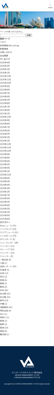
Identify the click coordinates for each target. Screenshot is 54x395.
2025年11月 (5, 79)
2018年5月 (5, 181)
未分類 (3, 293)
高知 (2, 331)
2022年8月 (5, 103)
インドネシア (6, 229)
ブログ (3, 42)
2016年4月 (5, 205)
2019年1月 (5, 171)
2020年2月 (5, 137)
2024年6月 (5, 96)
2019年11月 (5, 147)
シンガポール (6, 235)
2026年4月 (5, 62)
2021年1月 (5, 113)
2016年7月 (5, 195)
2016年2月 (5, 212)
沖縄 (2, 303)
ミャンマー (5, 252)
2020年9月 (5, 120)
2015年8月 (5, 218)
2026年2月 (5, 69)
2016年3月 (5, 208)
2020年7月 (5, 127)
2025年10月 (5, 82)
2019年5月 (5, 164)
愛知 (2, 286)
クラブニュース (7, 232)
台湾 (2, 273)
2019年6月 (5, 161)
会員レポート (6, 266)
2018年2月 (5, 191)
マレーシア (5, 249)
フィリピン (5, 246)
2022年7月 (5, 106)
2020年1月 (5, 140)
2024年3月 (5, 99)
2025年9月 (5, 86)
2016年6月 (5, 198)
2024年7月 (5, 93)
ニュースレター (7, 242)
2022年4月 (5, 110)
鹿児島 (3, 334)
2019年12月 (5, 144)
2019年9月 (5, 154)
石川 (2, 314)
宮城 (2, 280)
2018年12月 (5, 174)
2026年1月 (5, 72)
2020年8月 (5, 123)
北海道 (3, 269)
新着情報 (4, 48)
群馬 (2, 320)
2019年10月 (5, 150)
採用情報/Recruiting (9, 45)
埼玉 (2, 276)
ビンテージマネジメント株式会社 (27, 375)
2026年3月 (5, 65)
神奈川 (3, 317)
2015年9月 (5, 215)
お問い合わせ (6, 52)
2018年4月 (5, 184)
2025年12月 (5, 76)
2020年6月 (5, 130)
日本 (2, 290)
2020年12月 (5, 116)
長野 (2, 324)
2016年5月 (5, 201)
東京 (2, 300)
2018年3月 (5, 188)
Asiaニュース (6, 225)
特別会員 (4, 310)
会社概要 (4, 55)
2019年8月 (5, 157)
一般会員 (4, 259)
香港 (2, 327)
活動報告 (4, 307)
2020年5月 (5, 133)
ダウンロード (6, 239)
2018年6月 (5, 178)
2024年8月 (5, 89)
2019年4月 (5, 167)
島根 (2, 283)
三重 (2, 263)
